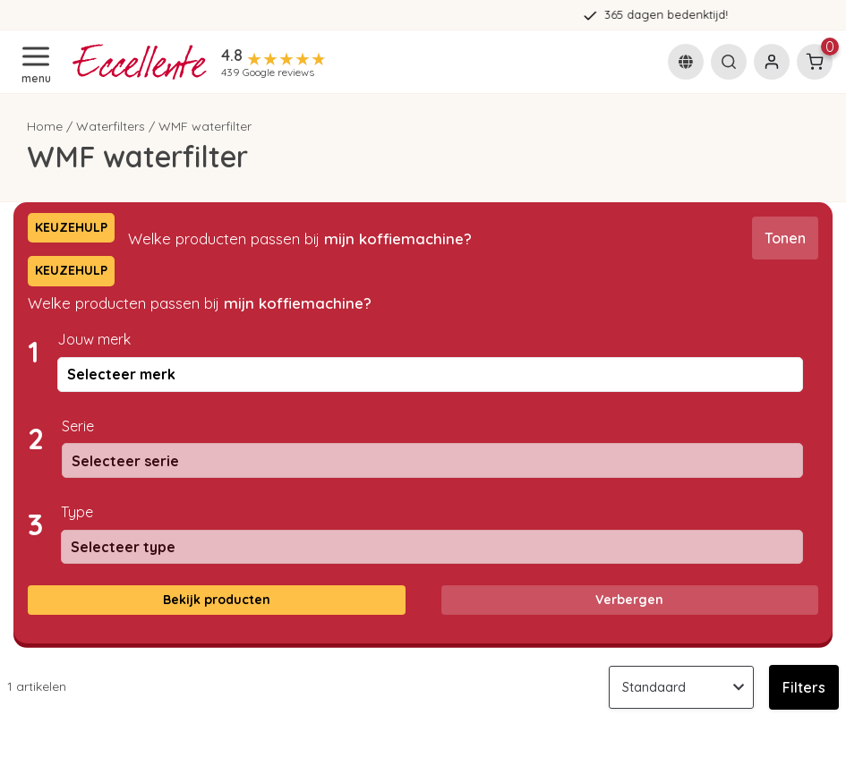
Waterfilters (110, 126)
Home (45, 126)
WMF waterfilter (205, 126)
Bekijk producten (216, 600)
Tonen (785, 238)
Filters (803, 687)
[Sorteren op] (681, 687)
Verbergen (629, 600)
